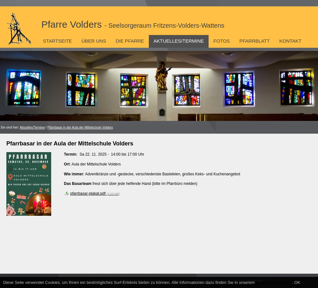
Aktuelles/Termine (179, 41)
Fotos (221, 41)
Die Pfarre (130, 41)
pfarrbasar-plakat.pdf (95, 193)
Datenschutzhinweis (274, 282)
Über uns (93, 41)
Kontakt (290, 41)
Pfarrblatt (254, 41)
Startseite (57, 41)
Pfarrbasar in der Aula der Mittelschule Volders (80, 127)
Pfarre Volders (133, 24)
